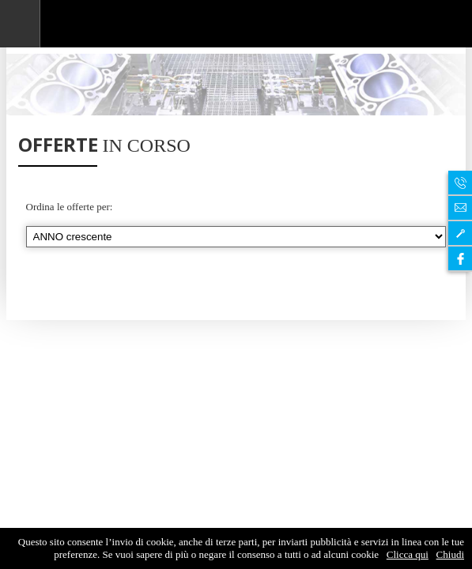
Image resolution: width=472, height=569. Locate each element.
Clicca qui (408, 554)
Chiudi (450, 554)
